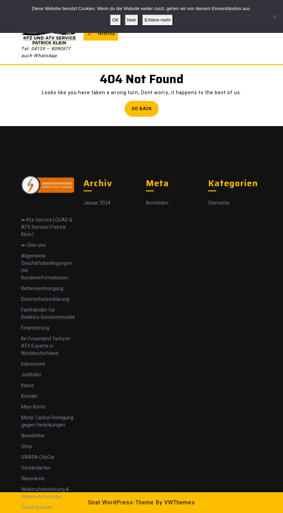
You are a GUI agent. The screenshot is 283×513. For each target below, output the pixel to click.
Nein (131, 20)
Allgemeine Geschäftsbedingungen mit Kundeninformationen (46, 337)
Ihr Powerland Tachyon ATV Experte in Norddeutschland (45, 417)
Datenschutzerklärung (45, 370)
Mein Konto (33, 477)
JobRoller (31, 445)
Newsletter (33, 506)
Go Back (145, 111)
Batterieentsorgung (42, 359)
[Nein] (274, 16)
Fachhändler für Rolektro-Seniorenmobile (48, 384)
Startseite (219, 274)
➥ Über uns (33, 316)
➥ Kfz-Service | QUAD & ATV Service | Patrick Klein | (46, 298)
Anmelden (157, 274)
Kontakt (29, 467)
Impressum (33, 435)
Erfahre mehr (157, 20)
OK (115, 20)
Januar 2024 (96, 274)
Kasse (27, 456)
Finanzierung (35, 399)
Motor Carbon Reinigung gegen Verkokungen (47, 492)
